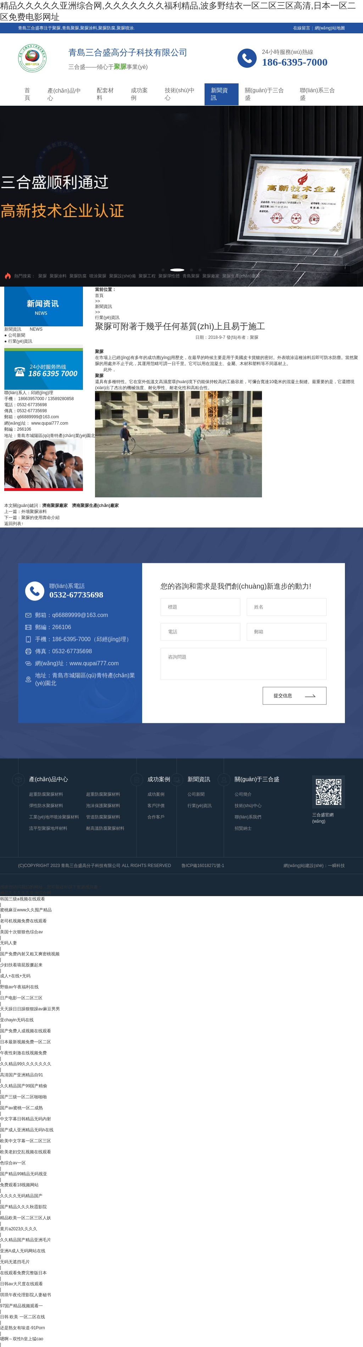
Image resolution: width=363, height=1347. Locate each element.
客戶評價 (155, 805)
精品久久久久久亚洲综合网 (25, 892)
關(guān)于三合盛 (264, 94)
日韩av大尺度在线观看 (21, 1283)
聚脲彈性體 (169, 276)
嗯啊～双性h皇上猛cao (21, 1338)
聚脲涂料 (58, 276)
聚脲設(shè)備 (122, 276)
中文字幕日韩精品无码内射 (25, 1118)
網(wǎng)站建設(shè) (303, 865)
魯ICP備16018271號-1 (203, 865)
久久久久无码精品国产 (21, 1195)
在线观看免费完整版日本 (23, 1272)
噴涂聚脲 (97, 276)
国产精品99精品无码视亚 (23, 1173)
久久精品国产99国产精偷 (23, 1085)
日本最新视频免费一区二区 (25, 1041)
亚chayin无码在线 (17, 1019)
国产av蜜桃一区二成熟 (21, 1107)
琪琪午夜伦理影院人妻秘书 (25, 1294)
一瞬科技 (336, 865)
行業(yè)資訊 (18, 341)
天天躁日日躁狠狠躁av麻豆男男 (30, 1008)
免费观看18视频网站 (19, 1184)
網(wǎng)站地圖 (330, 28)
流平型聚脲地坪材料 (48, 828)
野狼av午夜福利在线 (19, 986)
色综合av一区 (13, 1162)
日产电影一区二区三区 (21, 997)
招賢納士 (243, 828)
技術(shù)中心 (180, 94)
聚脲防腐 (77, 276)
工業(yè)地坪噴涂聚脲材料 (54, 817)
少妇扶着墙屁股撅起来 (21, 964)
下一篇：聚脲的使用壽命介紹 (32, 517)
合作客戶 (155, 817)
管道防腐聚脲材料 (103, 817)
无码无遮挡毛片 (15, 1261)
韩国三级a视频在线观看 (22, 898)
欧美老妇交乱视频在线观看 (25, 1151)
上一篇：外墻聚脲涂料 (25, 511)
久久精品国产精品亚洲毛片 (25, 1239)
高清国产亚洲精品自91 (21, 1074)
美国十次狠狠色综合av (21, 931)
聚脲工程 (147, 276)
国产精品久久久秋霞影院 (23, 1206)
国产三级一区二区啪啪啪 (23, 1096)
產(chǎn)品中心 (64, 94)
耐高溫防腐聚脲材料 (105, 828)
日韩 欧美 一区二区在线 (22, 1316)
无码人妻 (8, 942)
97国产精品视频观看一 (21, 1305)
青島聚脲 (191, 276)
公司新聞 (14, 335)
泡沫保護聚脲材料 (103, 805)
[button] (163, 270)
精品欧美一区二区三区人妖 (25, 1217)
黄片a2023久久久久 (18, 1228)
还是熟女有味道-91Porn (22, 1327)
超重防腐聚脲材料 (46, 794)
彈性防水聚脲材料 (46, 805)
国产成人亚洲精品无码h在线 (27, 1129)
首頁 (27, 94)
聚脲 (42, 276)
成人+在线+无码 (15, 975)
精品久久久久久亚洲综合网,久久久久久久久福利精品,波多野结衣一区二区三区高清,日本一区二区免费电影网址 (178, 11)
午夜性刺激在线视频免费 (23, 1052)
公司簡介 (243, 794)
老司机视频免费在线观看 (23, 920)
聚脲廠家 (210, 276)
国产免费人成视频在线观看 (25, 1030)
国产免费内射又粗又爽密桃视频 (30, 953)
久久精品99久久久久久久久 (25, 1063)
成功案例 (139, 94)
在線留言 (301, 28)
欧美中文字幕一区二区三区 (25, 1140)
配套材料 (105, 94)
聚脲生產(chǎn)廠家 (241, 276)
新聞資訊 (219, 94)
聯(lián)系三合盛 (317, 94)
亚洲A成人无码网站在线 (22, 1250)
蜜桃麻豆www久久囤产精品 (26, 909)
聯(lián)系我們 (248, 817)
